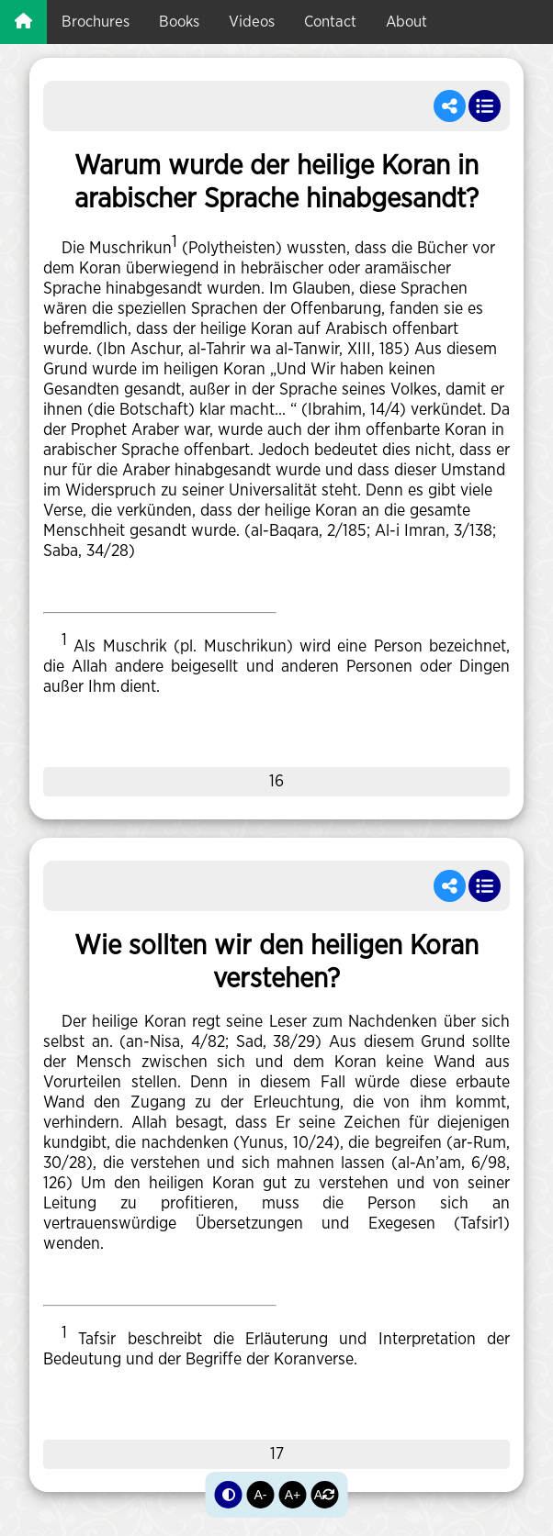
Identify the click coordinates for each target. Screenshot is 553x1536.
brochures (96, 21)
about (406, 21)
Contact (330, 21)
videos (252, 21)
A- (260, 1494)
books (179, 21)
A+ (293, 1494)
